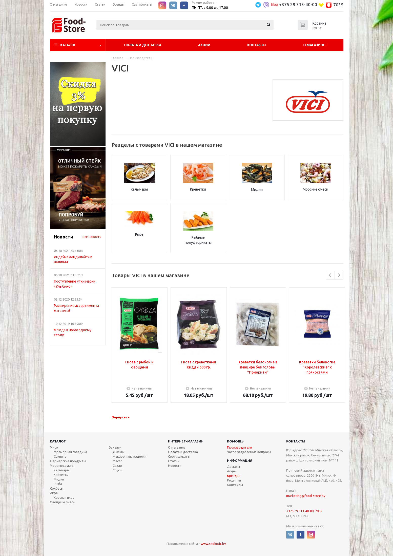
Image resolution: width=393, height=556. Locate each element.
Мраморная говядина (70, 452)
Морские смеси (315, 189)
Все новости (91, 236)
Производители (239, 447)
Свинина (60, 456)
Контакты (256, 45)
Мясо (54, 447)
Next (339, 275)
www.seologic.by (213, 543)
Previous (330, 275)
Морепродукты (62, 465)
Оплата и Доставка (142, 45)
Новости (174, 465)
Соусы (117, 470)
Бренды (233, 475)
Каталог (68, 45)
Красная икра (64, 497)
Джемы (119, 452)
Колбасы (57, 488)
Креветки (198, 189)
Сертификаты (179, 456)
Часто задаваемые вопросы (249, 452)
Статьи (173, 461)
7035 (338, 4)
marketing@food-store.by (305, 495)
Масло (117, 461)
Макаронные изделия (129, 456)
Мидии (257, 190)
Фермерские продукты (68, 461)
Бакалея (115, 447)
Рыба (139, 234)
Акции (204, 45)
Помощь (235, 441)
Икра (54, 493)
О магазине (314, 45)
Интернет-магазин (185, 441)
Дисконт (234, 466)
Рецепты (234, 480)
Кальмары (139, 189)
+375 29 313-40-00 (298, 4)
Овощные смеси (62, 502)
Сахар (117, 465)
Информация (239, 460)
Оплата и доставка (183, 452)
